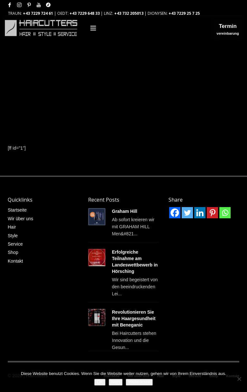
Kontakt (15, 261)
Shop (13, 252)
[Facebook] (174, 212)
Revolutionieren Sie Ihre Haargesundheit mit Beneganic (133, 318)
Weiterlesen (139, 381)
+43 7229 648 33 (84, 13)
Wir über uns (20, 218)
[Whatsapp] (225, 212)
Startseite (17, 210)
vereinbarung (227, 31)
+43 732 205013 (128, 13)
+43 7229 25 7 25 (184, 13)
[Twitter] (187, 212)
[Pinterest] (212, 212)
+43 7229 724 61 (38, 13)
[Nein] (239, 379)
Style (13, 235)
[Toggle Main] (143, 28)
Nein (115, 381)
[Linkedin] (200, 212)
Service (15, 244)
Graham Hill (124, 211)
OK (100, 381)
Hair (12, 227)
